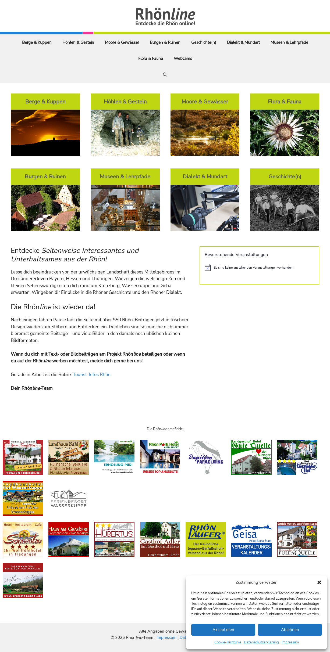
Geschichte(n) (203, 42)
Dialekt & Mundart (243, 42)
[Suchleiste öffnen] (165, 75)
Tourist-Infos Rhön (92, 375)
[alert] (259, 267)
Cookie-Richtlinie (227, 642)
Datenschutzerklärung (261, 642)
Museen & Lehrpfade (289, 42)
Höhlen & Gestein (78, 42)
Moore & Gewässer (122, 42)
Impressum (290, 642)
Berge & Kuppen (37, 42)
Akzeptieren (223, 629)
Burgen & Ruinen (165, 42)
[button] (319, 582)
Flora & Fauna (150, 58)
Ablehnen (290, 629)
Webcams (183, 58)
